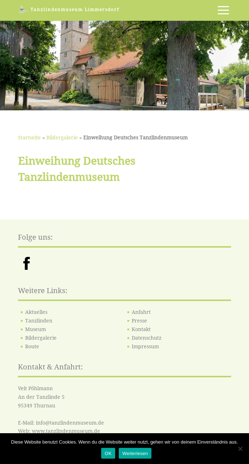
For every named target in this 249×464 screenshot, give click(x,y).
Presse (139, 321)
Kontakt (141, 329)
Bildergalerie (62, 137)
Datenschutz (146, 338)
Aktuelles (36, 312)
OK (108, 453)
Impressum (145, 346)
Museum (35, 329)
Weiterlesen (135, 453)
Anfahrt (141, 312)
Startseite (29, 137)
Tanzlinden (38, 321)
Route (32, 346)
